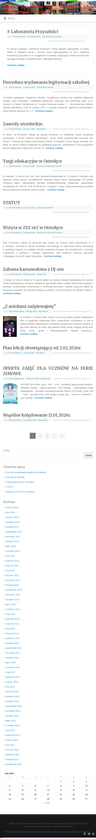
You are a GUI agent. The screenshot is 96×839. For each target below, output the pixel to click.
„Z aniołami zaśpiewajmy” (29, 306)
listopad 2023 (12, 643)
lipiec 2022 (11, 720)
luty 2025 (10, 570)
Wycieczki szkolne (54, 166)
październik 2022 (14, 706)
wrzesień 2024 (13, 594)
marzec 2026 (12, 507)
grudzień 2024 (13, 580)
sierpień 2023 (12, 657)
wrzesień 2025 (13, 536)
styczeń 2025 (12, 575)
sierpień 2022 (12, 715)
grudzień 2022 (13, 696)
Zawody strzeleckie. (23, 124)
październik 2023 (14, 647)
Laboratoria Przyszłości (51, 36)
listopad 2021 (12, 759)
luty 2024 (10, 628)
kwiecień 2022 (13, 735)
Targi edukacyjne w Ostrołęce (32, 161)
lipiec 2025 (11, 546)
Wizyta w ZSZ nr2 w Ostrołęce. (33, 227)
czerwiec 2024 (13, 609)
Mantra (76, 832)
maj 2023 (10, 672)
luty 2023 (10, 686)
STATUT (11, 202)
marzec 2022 (12, 740)
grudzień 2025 (13, 522)
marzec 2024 (12, 623)
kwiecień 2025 (13, 560)
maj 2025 (10, 555)
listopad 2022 (12, 701)
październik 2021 (14, 764)
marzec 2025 (12, 565)
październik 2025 (14, 531)
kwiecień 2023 (13, 677)
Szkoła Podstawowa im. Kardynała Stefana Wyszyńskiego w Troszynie (50, 9)
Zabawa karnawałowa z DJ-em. (34, 269)
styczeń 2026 (12, 517)
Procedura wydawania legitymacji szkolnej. (46, 82)
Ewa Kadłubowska (16, 311)
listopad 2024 (12, 585)
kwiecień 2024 (13, 618)
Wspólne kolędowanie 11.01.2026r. (37, 415)
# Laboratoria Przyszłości (32, 31)
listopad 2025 (12, 526)
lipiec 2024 (11, 604)
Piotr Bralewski (19, 36)
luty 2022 (10, 744)
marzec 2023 (12, 681)
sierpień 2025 (12, 541)
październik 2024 (14, 589)
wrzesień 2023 (13, 652)
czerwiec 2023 (13, 667)
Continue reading (17, 65)
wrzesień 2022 (13, 710)
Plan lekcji (40, 353)
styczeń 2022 (12, 749)
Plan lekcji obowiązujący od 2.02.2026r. (42, 347)
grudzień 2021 (13, 754)
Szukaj (6, 450)
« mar (47, 802)
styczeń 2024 (12, 633)
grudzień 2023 (13, 638)
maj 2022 (10, 730)
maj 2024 (10, 614)
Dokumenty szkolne (45, 87)
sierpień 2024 (12, 599)
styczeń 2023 (12, 691)
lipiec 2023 (11, 662)
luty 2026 (10, 512)
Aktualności (41, 129)
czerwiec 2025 (13, 551)
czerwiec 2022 (13, 725)
